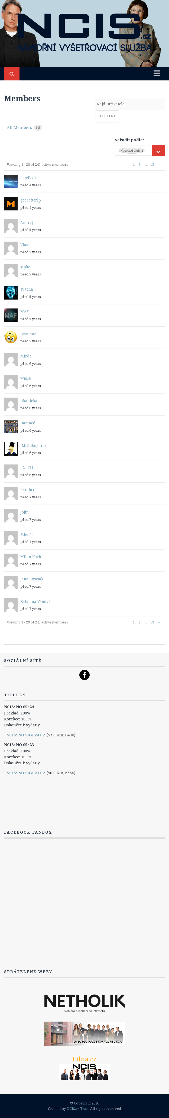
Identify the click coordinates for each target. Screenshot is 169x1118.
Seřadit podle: (129, 139)
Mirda (26, 356)
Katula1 (27, 489)
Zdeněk (27, 534)
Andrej (26, 222)
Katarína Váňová (35, 601)
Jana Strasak (31, 579)
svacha (26, 289)
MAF (24, 311)
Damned (27, 423)
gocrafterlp (30, 200)
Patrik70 (28, 178)
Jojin (24, 512)
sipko (25, 267)
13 (152, 164)
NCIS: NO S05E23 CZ (26, 772)
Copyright (82, 1103)
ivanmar (28, 334)
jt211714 (28, 467)
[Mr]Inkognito (33, 445)
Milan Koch (30, 556)
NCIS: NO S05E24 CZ (26, 734)
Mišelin (27, 378)
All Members (24, 128)
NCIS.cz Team (78, 1108)
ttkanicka (28, 400)
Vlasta (26, 244)
